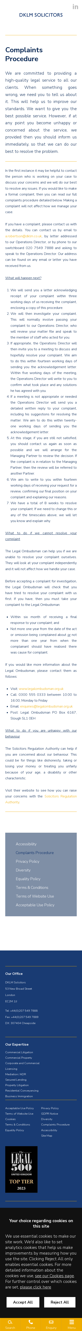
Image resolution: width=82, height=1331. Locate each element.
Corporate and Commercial (22, 1063)
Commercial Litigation (19, 1052)
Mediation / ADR (15, 1074)
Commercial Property (18, 1058)
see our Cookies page (54, 1276)
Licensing (11, 1069)
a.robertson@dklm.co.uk (23, 236)
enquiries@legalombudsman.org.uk (46, 706)
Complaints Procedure (35, 852)
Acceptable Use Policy (35, 905)
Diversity (23, 870)
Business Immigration (19, 1096)
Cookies (10, 1119)
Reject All (60, 1302)
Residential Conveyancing (21, 1091)
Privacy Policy (27, 861)
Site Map (46, 1136)
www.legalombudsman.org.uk (41, 688)
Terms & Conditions (32, 887)
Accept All (23, 1302)
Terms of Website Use (35, 896)
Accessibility (26, 844)
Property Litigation (17, 1085)
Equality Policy (28, 878)
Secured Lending (15, 1080)
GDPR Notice (49, 1114)
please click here (35, 1287)
